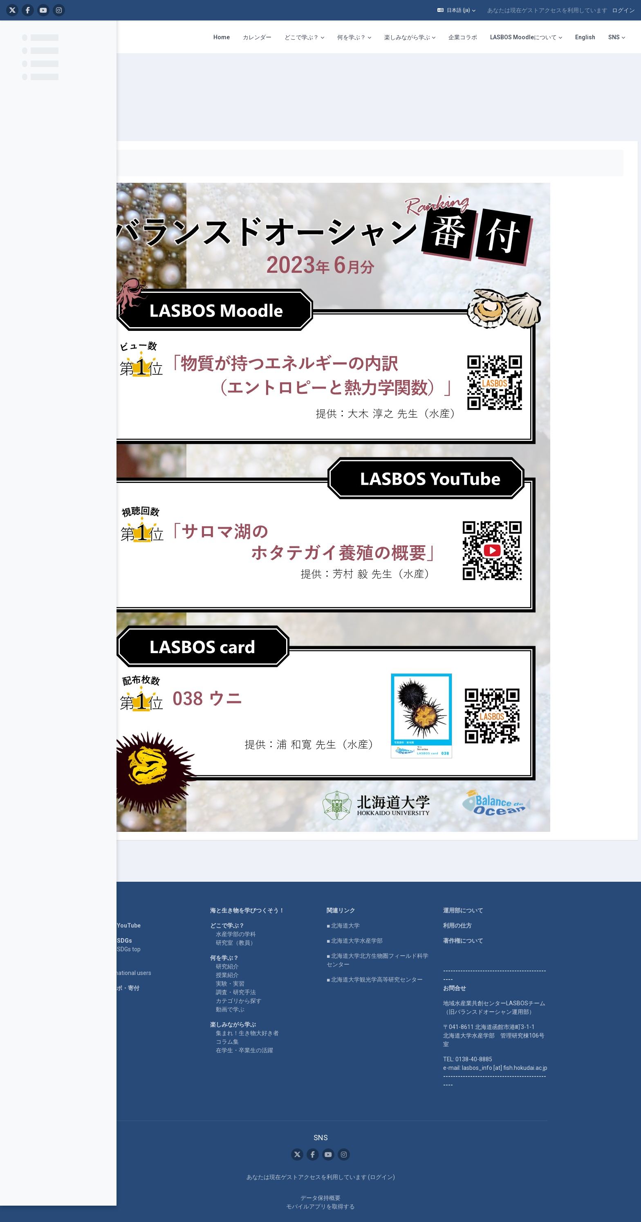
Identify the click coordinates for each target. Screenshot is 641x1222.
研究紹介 (279, 942)
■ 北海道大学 (395, 901)
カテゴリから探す (291, 976)
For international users (174, 948)
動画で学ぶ (282, 985)
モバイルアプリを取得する (372, 1182)
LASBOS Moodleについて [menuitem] (523, 37)
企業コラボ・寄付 (168, 963)
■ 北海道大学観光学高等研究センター (427, 955)
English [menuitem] (585, 37)
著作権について (515, 916)
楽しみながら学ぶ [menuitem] (407, 37)
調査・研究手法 (288, 967)
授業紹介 (279, 950)
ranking (149, 73)
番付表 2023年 (188, 73)
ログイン (623, 10)
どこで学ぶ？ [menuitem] (302, 37)
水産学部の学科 (288, 909)
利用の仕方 (509, 901)
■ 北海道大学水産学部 (407, 916)
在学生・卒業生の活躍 (296, 1025)
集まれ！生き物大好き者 (299, 1008)
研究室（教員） (288, 918)
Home (154, 886)
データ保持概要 (372, 1173)
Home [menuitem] (221, 37)
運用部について (515, 886)
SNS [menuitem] (614, 37)
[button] (456, 10)
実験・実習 (282, 959)
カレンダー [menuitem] (257, 37)
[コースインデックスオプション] (106, 33)
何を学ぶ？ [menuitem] (351, 37)
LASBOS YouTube (169, 901)
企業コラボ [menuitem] (462, 37)
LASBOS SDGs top (169, 924)
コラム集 (279, 1017)
